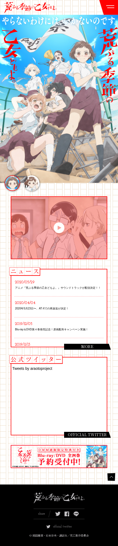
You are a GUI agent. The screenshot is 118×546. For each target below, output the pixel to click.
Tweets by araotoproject (32, 368)
